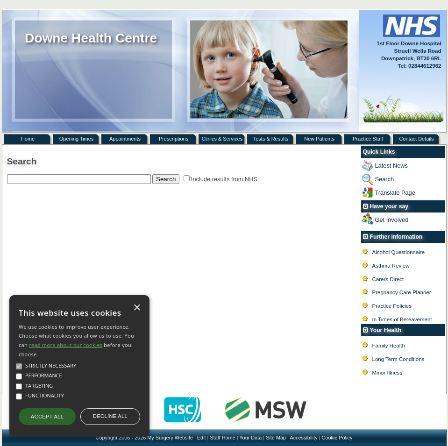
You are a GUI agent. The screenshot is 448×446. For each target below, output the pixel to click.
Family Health (388, 345)
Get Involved (392, 219)
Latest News (391, 165)
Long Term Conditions (398, 359)
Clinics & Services (222, 139)
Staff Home (222, 437)
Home (28, 139)
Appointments (125, 139)
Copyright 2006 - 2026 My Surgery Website (144, 437)
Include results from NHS (224, 179)
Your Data (250, 437)
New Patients (319, 139)
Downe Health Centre (91, 38)
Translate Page (395, 192)
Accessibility (303, 437)
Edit (201, 437)
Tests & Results (270, 139)
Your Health (385, 330)
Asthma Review (391, 266)
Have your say (389, 206)
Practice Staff (368, 139)
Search (384, 179)
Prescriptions (173, 139)
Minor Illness (387, 372)
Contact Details (416, 139)
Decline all (110, 416)
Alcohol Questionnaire (398, 252)
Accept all (47, 416)
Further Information (396, 237)
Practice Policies (392, 306)
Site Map (276, 437)
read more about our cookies (65, 344)
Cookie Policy (336, 437)
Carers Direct (388, 279)
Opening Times (76, 139)
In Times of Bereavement (402, 319)
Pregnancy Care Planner (401, 292)
